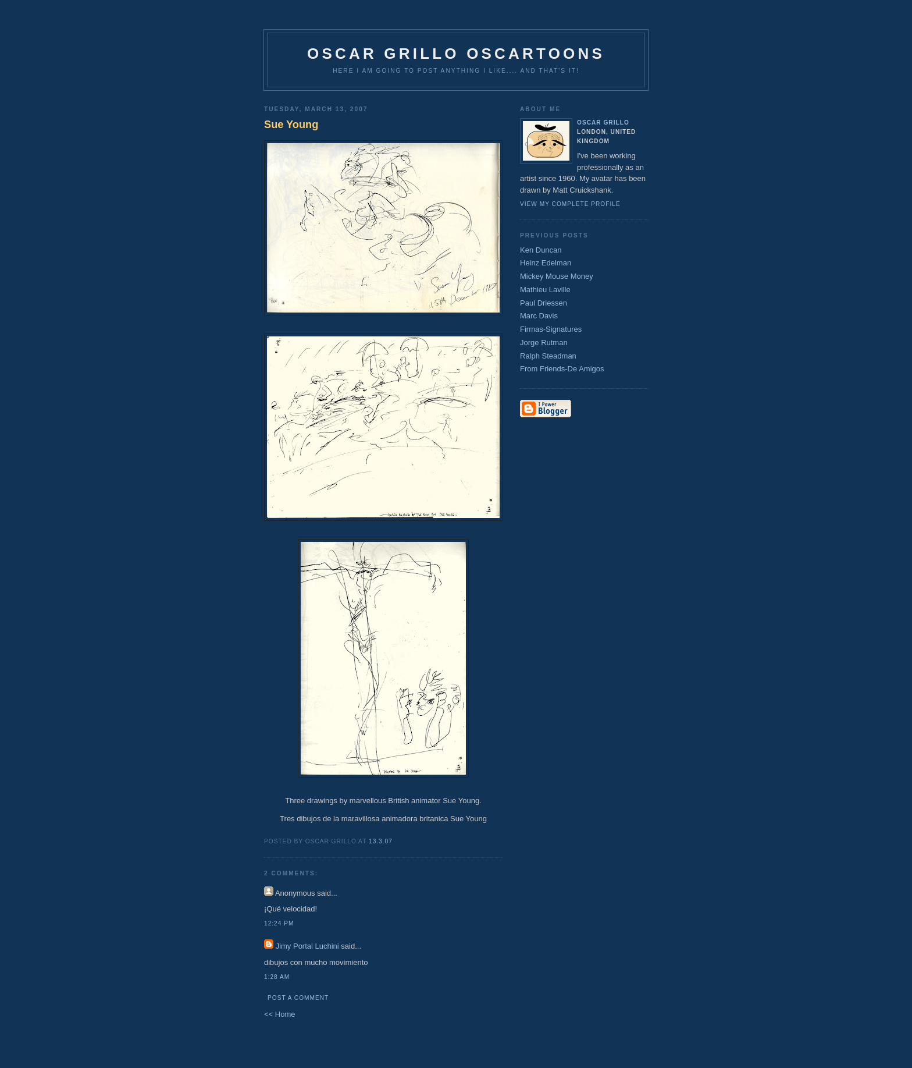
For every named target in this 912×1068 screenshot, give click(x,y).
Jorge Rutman (544, 342)
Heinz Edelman (545, 262)
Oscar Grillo (603, 122)
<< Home (279, 1014)
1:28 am (277, 977)
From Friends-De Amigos (562, 368)
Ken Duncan (541, 250)
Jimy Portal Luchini (307, 946)
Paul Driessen (543, 303)
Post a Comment (298, 998)
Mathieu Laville (545, 289)
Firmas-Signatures (551, 329)
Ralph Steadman (548, 356)
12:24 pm (279, 923)
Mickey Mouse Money (556, 276)
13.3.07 (381, 841)
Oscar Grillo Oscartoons (456, 53)
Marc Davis (539, 315)
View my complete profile (570, 204)
